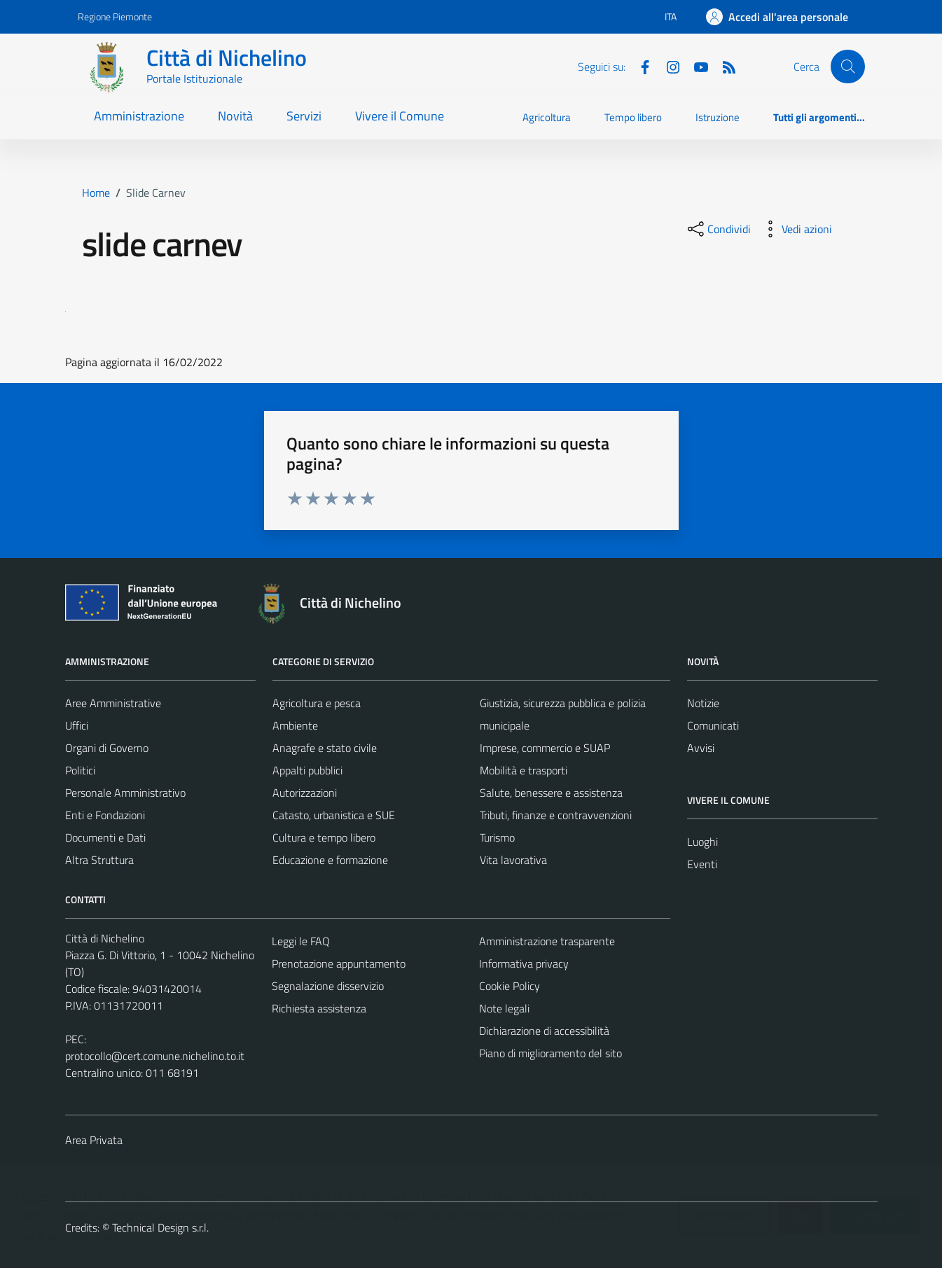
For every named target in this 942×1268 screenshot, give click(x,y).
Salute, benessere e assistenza (551, 792)
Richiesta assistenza (319, 1008)
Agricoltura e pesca (316, 703)
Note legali (504, 1008)
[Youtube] (695, 65)
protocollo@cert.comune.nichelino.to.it (154, 1055)
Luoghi (702, 841)
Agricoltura (546, 117)
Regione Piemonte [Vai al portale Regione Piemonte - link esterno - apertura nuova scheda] (115, 16)
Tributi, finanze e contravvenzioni (556, 815)
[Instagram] (667, 65)
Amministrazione (139, 115)
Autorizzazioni (304, 792)
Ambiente (295, 725)
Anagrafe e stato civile (324, 747)
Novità (235, 115)
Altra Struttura (99, 859)
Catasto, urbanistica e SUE (333, 815)
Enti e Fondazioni (105, 815)
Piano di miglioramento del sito (550, 1053)
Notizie (703, 703)
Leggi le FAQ (301, 941)
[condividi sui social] (718, 229)
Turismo (497, 837)
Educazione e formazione (330, 859)
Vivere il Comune (399, 115)
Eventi (702, 864)
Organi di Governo (106, 747)
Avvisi (700, 747)
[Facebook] (639, 65)
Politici (80, 770)
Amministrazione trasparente (547, 941)
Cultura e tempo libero (323, 837)
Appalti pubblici (307, 770)
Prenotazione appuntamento (339, 963)
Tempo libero (633, 117)
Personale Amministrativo (125, 792)
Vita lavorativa (513, 859)
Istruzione (717, 117)
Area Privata (94, 1139)
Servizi (303, 115)
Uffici (76, 725)
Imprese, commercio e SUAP (545, 747)
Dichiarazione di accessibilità (544, 1030)
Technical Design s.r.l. (160, 1227)
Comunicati (713, 725)
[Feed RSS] (723, 65)
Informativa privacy (524, 963)
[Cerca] (847, 66)
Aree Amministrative (113, 703)
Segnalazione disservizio (328, 985)
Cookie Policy (509, 985)
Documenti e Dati (105, 837)
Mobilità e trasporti (523, 770)
